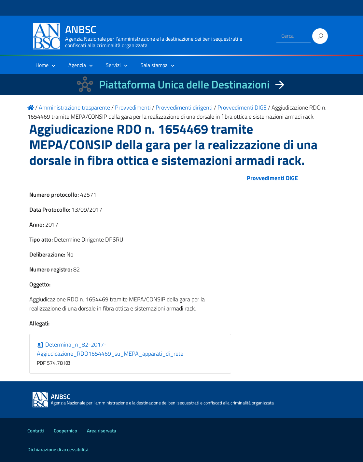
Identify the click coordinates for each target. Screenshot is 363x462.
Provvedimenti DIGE (272, 178)
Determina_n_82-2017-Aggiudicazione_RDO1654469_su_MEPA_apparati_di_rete (110, 349)
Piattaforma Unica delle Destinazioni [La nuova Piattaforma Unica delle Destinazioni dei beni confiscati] (184, 84)
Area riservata (101, 430)
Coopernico (65, 430)
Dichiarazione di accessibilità (58, 449)
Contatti (35, 430)
